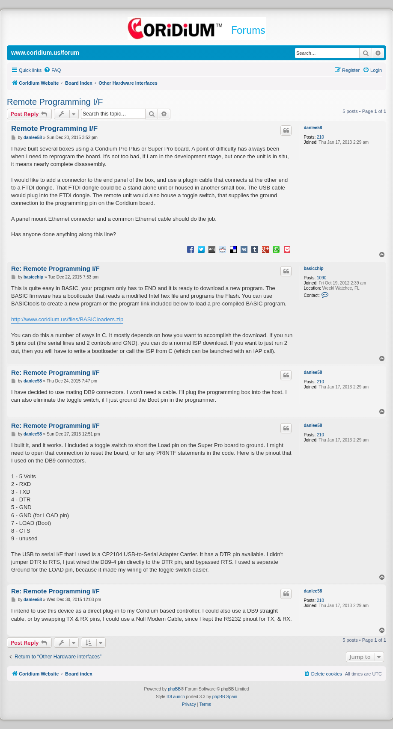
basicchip (313, 268)
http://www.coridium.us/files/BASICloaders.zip (67, 319)
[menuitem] (52, 70)
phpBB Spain (224, 696)
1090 (321, 278)
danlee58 (313, 127)
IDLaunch (176, 696)
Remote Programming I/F (55, 102)
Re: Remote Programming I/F (55, 268)
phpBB (174, 689)
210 (320, 137)
